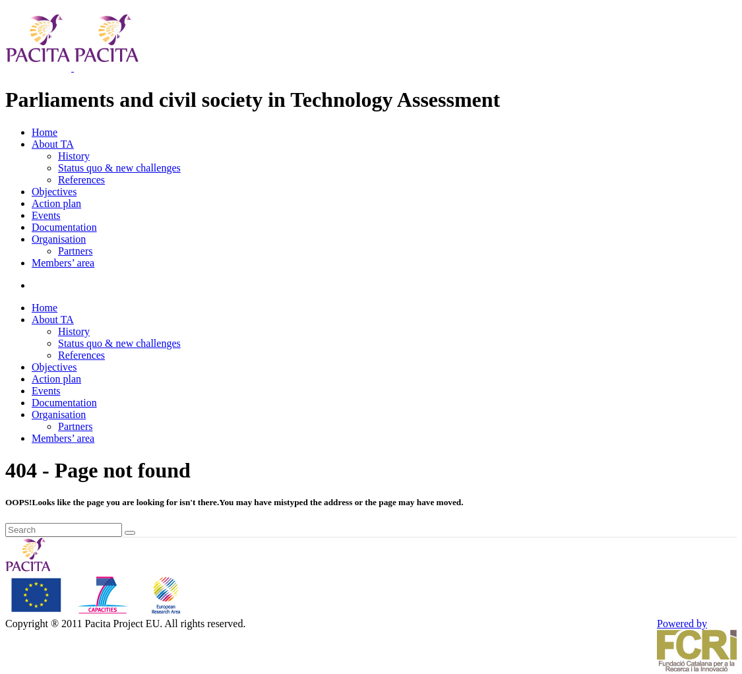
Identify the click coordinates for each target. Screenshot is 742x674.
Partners (75, 251)
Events (46, 215)
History (74, 156)
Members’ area (63, 262)
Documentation (64, 227)
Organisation (59, 239)
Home (44, 132)
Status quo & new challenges (119, 167)
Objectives (54, 191)
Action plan (56, 203)
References (81, 179)
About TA (53, 144)
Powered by (697, 644)
